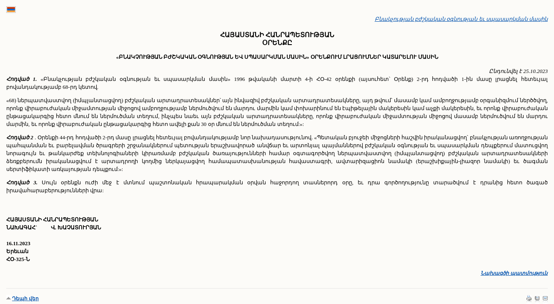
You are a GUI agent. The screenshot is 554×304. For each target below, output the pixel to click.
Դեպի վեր (25, 298)
